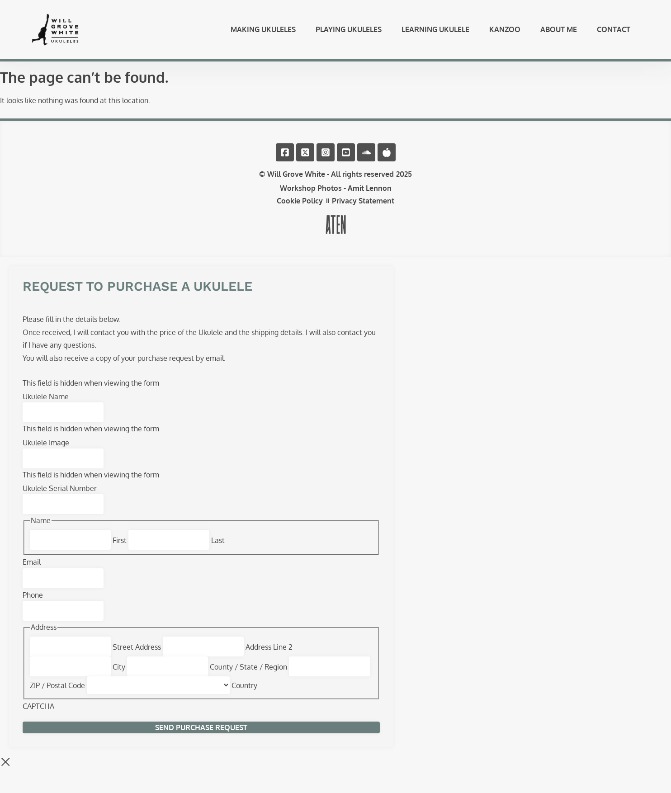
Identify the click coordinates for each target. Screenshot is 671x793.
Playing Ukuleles (349, 33)
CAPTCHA (38, 714)
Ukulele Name (46, 405)
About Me (558, 33)
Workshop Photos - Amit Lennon (336, 196)
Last (218, 548)
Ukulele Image (46, 451)
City (119, 675)
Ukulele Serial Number (60, 496)
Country (244, 694)
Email (32, 570)
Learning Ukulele (435, 33)
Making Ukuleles (263, 33)
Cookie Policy (300, 209)
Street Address (137, 655)
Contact (613, 33)
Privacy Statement (363, 209)
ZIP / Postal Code (57, 694)
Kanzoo (504, 33)
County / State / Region (248, 675)
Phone (33, 603)
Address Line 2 (269, 655)
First (120, 548)
